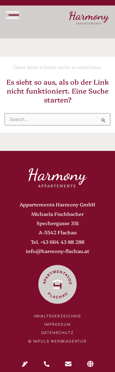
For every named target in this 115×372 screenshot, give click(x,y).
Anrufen (47, 364)
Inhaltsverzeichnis (57, 316)
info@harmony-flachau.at (57, 250)
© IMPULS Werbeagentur (57, 341)
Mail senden (68, 364)
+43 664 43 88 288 (62, 241)
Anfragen (25, 364)
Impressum (57, 324)
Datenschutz (57, 332)
